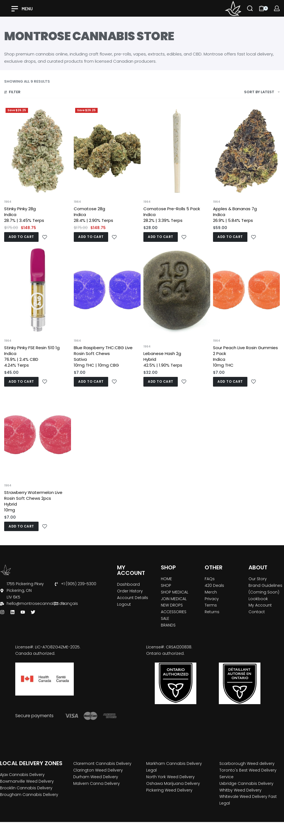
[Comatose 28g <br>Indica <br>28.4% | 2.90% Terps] (107, 151)
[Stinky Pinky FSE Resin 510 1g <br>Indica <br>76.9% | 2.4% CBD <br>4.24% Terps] (37, 289)
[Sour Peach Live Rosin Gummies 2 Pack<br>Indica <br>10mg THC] (246, 289)
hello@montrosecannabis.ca (36, 603)
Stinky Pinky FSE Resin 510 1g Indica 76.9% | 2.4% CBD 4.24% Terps (32, 356)
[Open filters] (12, 92)
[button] (21, 237)
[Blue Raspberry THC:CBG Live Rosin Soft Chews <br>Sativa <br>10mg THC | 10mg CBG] (107, 289)
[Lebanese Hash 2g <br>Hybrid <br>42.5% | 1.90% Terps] (176, 289)
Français (69, 603)
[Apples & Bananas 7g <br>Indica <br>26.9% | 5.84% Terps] (246, 151)
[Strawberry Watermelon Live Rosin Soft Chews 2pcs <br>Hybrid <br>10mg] (37, 434)
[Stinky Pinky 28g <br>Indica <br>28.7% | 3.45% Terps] (37, 151)
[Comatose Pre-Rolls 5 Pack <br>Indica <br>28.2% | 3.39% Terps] (176, 151)
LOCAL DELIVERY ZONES (31, 763)
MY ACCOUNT (131, 570)
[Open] (22, 9)
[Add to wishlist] (44, 237)
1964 (7, 202)
